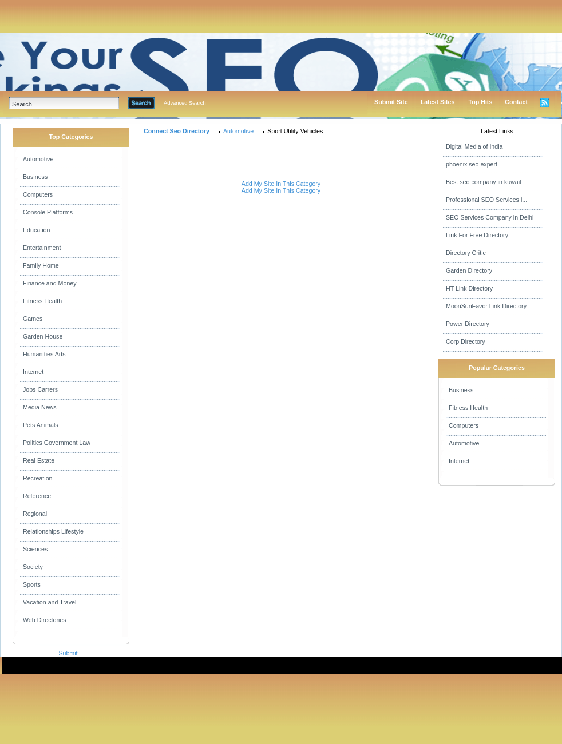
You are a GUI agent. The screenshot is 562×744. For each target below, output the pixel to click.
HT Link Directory (469, 288)
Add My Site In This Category (281, 183)
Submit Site (391, 101)
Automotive (38, 159)
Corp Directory (465, 341)
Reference (37, 495)
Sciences (35, 549)
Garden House (42, 336)
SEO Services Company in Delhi (489, 217)
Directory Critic (466, 252)
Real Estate (38, 460)
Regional (35, 513)
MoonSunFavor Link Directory (486, 306)
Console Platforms (48, 212)
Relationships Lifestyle (53, 531)
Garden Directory (469, 270)
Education (36, 229)
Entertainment (42, 247)
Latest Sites (438, 101)
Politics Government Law (56, 442)
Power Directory (467, 323)
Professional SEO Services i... (486, 199)
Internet (33, 371)
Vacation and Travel (49, 602)
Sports (32, 584)
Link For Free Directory (477, 235)
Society (33, 566)
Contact (516, 101)
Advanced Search (185, 103)
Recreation (38, 478)
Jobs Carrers (40, 389)
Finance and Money (50, 283)
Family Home (41, 265)
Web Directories (44, 619)
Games (32, 318)
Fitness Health (42, 300)
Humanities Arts (44, 354)
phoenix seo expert (471, 164)
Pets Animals (40, 424)
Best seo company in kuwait (483, 181)
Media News (40, 407)
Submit (67, 653)
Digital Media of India (474, 146)
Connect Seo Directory (176, 131)
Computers (38, 194)
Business (35, 176)
